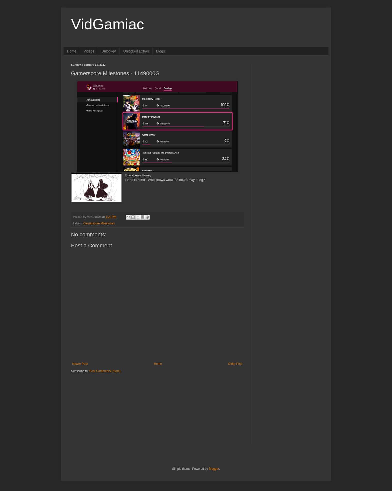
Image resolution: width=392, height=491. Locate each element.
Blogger (214, 469)
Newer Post (80, 364)
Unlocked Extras (136, 51)
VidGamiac (107, 24)
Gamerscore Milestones (99, 223)
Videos (89, 51)
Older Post (235, 364)
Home (71, 51)
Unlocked (109, 51)
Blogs (160, 51)
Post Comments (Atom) (104, 371)
